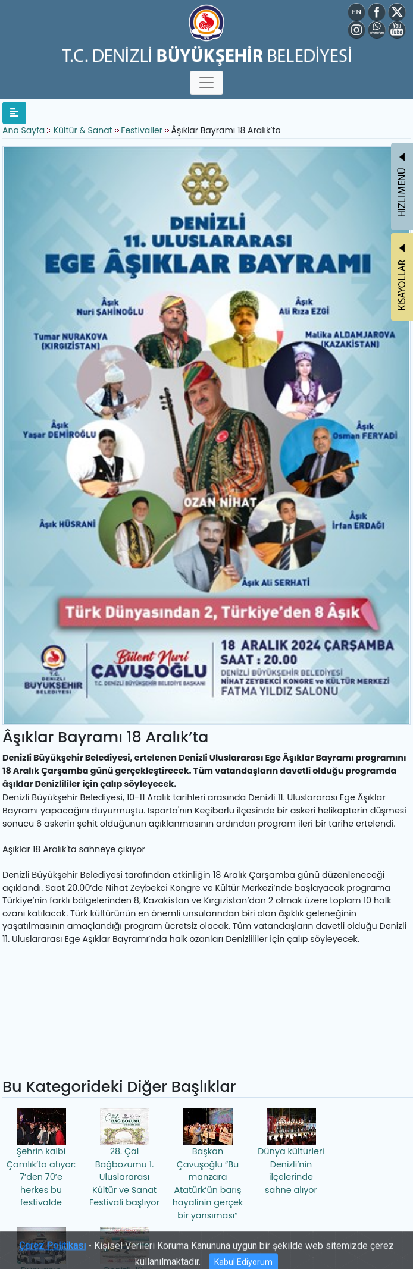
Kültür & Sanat (84, 130)
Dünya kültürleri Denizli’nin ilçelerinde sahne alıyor (291, 1152)
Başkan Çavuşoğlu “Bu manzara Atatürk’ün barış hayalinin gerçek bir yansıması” (208, 1164)
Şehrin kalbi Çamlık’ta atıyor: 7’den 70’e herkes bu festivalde (41, 1158)
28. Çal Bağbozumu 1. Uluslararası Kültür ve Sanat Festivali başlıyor (124, 1158)
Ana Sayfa (23, 130)
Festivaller (141, 130)
